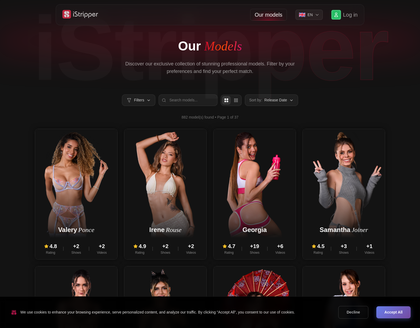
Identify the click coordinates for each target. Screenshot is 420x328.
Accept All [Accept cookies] (393, 312)
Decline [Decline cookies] (353, 312)
